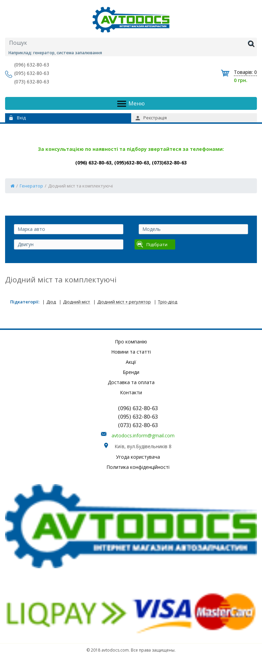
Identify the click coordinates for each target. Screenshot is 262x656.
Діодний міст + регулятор (124, 302)
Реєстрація (151, 118)
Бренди (131, 372)
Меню (131, 103)
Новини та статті (131, 352)
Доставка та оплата (131, 382)
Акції (131, 362)
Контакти (131, 392)
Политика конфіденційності (137, 467)
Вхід (17, 118)
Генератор (31, 186)
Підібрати (152, 244)
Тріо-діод (167, 302)
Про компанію (131, 341)
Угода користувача (138, 457)
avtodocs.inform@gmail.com (143, 435)
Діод (51, 302)
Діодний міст (76, 302)
